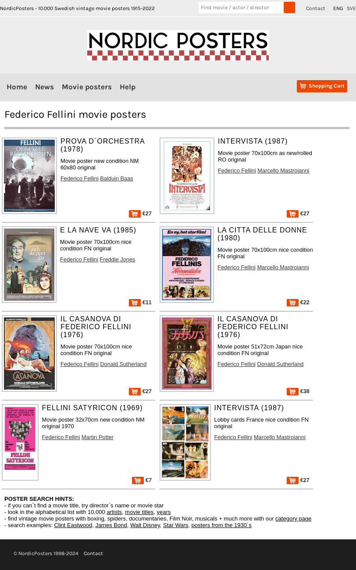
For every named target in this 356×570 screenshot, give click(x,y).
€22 (298, 302)
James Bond (111, 525)
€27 (140, 213)
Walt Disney (145, 525)
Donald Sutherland (123, 364)
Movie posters (87, 86)
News (44, 86)
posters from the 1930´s (222, 525)
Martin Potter (98, 437)
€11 (140, 302)
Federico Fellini (80, 178)
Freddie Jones (117, 259)
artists (114, 512)
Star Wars (175, 525)
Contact (315, 8)
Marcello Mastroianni (283, 170)
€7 (142, 480)
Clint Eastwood (73, 525)
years (164, 512)
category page (293, 518)
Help (127, 86)
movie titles (139, 512)
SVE (351, 8)
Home (17, 86)
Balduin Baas (116, 178)
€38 (298, 391)
